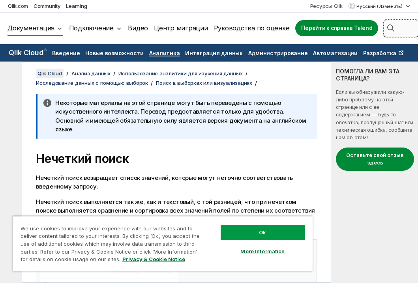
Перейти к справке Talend (336, 28)
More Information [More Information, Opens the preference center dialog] (262, 251)
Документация (30, 28)
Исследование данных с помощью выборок (92, 83)
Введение (66, 53)
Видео (138, 28)
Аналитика (164, 53)
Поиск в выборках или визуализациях (204, 83)
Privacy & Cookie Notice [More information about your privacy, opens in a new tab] (153, 259)
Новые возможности (114, 53)
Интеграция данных (214, 53)
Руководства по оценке (252, 28)
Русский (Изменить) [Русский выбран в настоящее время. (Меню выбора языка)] (380, 6)
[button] (391, 28)
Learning (76, 6)
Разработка (380, 53)
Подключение (91, 28)
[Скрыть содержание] (10, 74)
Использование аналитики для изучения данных (180, 73)
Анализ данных (91, 73)
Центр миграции (181, 28)
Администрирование (278, 53)
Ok (262, 232)
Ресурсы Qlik (326, 6)
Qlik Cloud (28, 53)
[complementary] (374, 172)
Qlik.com (18, 6)
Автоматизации (335, 53)
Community (47, 6)
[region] (163, 243)
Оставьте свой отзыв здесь (375, 159)
